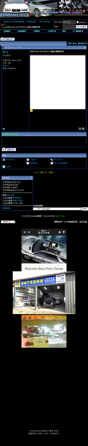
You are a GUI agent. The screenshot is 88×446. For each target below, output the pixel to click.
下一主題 (49, 172)
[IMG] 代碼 (17, 200)
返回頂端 (83, 222)
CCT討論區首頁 (71, 222)
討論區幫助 (22, 31)
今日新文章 (52, 31)
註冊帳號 (7, 31)
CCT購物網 (78, 31)
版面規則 (6, 208)
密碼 (56, 27)
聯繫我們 (58, 222)
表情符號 (17, 198)
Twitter (8, 166)
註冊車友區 (31, 22)
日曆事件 (36, 31)
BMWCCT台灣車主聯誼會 (14, 22)
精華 (4, 66)
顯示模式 (81, 43)
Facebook (10, 159)
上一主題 (39, 172)
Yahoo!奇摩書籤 (60, 163)
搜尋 (64, 31)
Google (33, 159)
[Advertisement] (44, 369)
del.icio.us (58, 159)
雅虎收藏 (33, 163)
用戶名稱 (58, 22)
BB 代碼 (10, 195)
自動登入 (82, 22)
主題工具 (71, 43)
